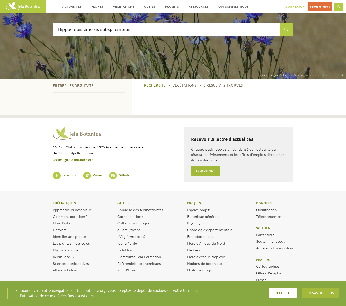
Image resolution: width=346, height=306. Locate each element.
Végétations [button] (123, 6)
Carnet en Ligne (130, 216)
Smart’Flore (126, 270)
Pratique (264, 260)
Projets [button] (172, 6)
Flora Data (61, 223)
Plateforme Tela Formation (139, 256)
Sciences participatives (71, 263)
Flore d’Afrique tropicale (206, 256)
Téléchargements (270, 216)
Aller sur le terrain (67, 270)
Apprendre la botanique (72, 209)
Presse (261, 279)
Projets (194, 203)
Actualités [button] (71, 6)
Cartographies (267, 266)
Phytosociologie (65, 249)
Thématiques (64, 203)
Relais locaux (63, 256)
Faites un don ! (320, 6)
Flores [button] (97, 6)
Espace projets (199, 209)
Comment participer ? (70, 216)
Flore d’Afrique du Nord (206, 243)
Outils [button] (149, 6)
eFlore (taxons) (129, 229)
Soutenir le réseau (270, 241)
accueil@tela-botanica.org (73, 160)
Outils (123, 203)
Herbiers (59, 229)
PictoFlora (125, 249)
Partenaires (265, 234)
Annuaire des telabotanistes (140, 209)
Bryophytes (196, 223)
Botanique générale (203, 216)
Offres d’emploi (268, 273)
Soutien (263, 228)
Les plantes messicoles (71, 243)
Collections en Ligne (133, 223)
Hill (273, 75)
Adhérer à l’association (274, 248)
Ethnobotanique (200, 236)
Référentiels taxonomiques (139, 263)
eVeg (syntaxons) (131, 236)
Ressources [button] (199, 6)
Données (264, 203)
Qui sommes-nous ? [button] (234, 6)
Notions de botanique (205, 263)
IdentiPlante (127, 243)
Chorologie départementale (209, 229)
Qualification (266, 209)
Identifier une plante (69, 236)
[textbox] (166, 29)
